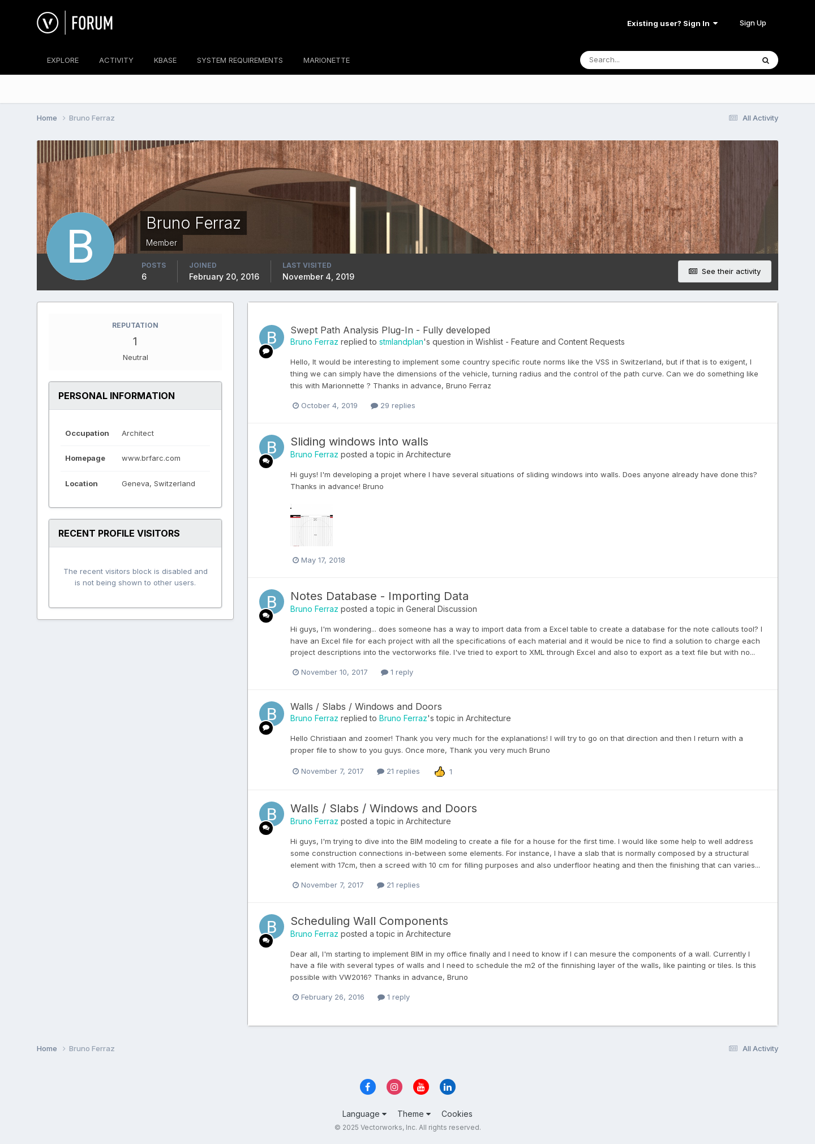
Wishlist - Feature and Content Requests (550, 341)
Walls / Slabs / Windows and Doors (366, 706)
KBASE (165, 60)
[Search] (630, 60)
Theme (414, 1114)
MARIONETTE (326, 60)
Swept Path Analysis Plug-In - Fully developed (390, 330)
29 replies (393, 405)
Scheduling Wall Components (369, 921)
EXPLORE (63, 60)
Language (364, 1114)
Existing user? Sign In (672, 23)
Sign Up (753, 22)
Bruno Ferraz (314, 341)
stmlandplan (401, 341)
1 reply (397, 671)
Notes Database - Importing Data (379, 596)
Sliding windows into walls (359, 441)
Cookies (457, 1114)
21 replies (398, 770)
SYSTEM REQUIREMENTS (240, 60)
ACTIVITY (116, 60)
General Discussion (441, 609)
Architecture (428, 454)
